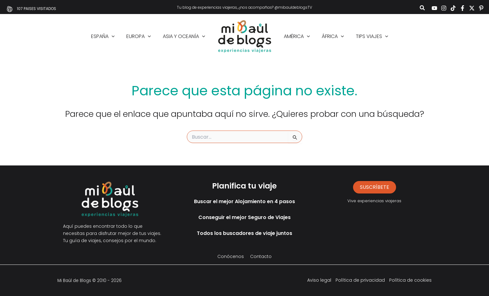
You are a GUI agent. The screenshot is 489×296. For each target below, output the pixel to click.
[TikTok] (453, 8)
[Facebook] (462, 8)
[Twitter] (472, 8)
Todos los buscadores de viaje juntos (244, 233)
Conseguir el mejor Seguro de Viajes (244, 217)
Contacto (261, 256)
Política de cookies (410, 280)
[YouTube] (434, 8)
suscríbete (374, 187)
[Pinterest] (481, 8)
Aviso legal (319, 280)
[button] (422, 8)
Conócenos (230, 256)
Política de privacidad (360, 280)
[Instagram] (444, 8)
